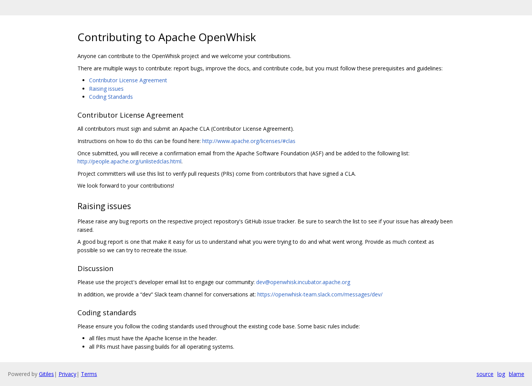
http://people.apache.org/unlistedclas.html (129, 161)
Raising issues (106, 88)
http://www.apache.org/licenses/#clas (248, 141)
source (485, 374)
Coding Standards (111, 96)
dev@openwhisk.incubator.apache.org (303, 282)
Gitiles (46, 374)
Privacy (67, 374)
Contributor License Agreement (128, 80)
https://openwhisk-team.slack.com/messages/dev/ (320, 294)
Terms (89, 374)
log (501, 374)
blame (516, 374)
